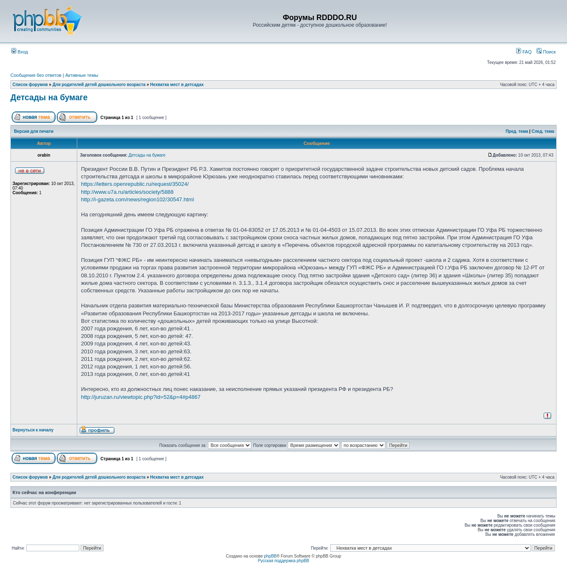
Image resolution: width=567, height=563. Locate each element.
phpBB (270, 556)
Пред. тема (517, 131)
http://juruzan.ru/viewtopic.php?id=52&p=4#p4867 (140, 397)
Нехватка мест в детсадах (177, 84)
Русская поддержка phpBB (283, 560)
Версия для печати (33, 131)
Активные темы (81, 75)
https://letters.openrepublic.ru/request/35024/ (135, 184)
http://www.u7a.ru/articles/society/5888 (127, 192)
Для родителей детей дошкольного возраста (99, 84)
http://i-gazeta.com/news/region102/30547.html (137, 199)
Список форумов (30, 84)
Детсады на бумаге (49, 97)
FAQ (524, 51)
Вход (19, 51)
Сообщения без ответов (35, 75)
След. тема (543, 131)
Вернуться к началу (33, 430)
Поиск (546, 51)
